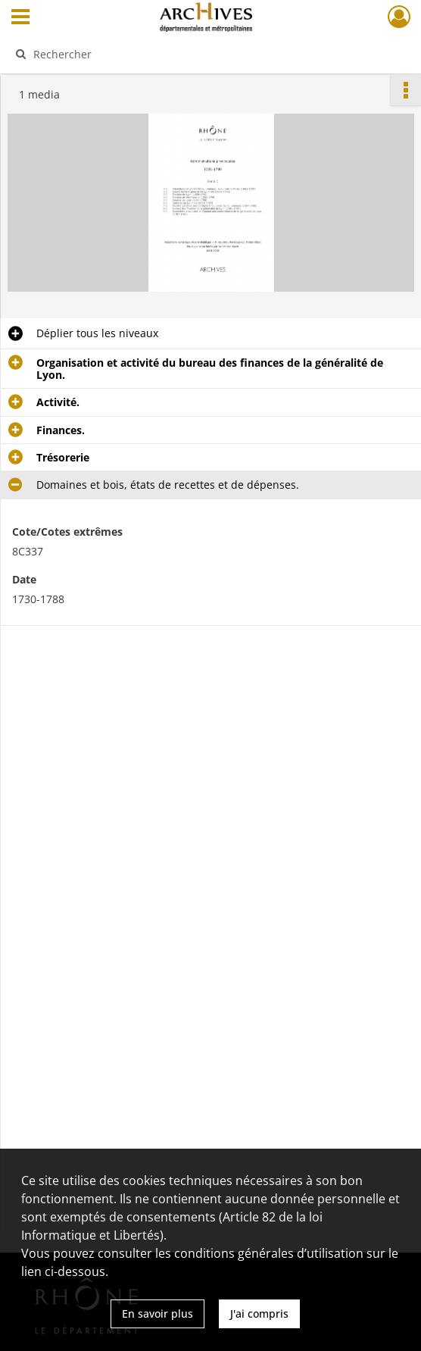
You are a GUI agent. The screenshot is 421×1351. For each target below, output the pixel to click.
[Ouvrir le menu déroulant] (20, 18)
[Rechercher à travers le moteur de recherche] (198, 53)
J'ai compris (259, 1313)
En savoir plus (157, 1313)
